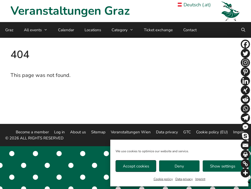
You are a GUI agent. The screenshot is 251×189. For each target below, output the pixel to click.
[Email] (245, 145)
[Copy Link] (245, 163)
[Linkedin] (245, 81)
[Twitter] (245, 53)
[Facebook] (245, 44)
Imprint (200, 179)
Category (125, 30)
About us (78, 132)
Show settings (222, 166)
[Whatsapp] (245, 108)
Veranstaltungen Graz (70, 11)
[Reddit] (245, 99)
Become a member (32, 132)
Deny (179, 166)
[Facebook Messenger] (245, 127)
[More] (245, 172)
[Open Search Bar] (243, 30)
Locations (93, 30)
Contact (190, 30)
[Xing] (245, 90)
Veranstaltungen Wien (131, 132)
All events (38, 30)
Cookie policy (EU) (212, 132)
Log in (59, 132)
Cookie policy (163, 179)
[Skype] (245, 136)
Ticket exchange (158, 30)
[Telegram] (245, 117)
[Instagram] (245, 62)
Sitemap (98, 132)
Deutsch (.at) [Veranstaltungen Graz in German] (194, 5)
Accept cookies (136, 166)
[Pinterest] (245, 71)
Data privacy (184, 179)
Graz (9, 30)
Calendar (66, 30)
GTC (187, 132)
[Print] (245, 154)
